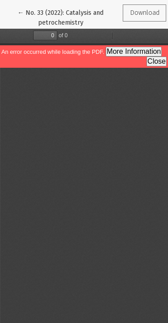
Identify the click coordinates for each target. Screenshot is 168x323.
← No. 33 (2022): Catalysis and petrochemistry (60, 17)
